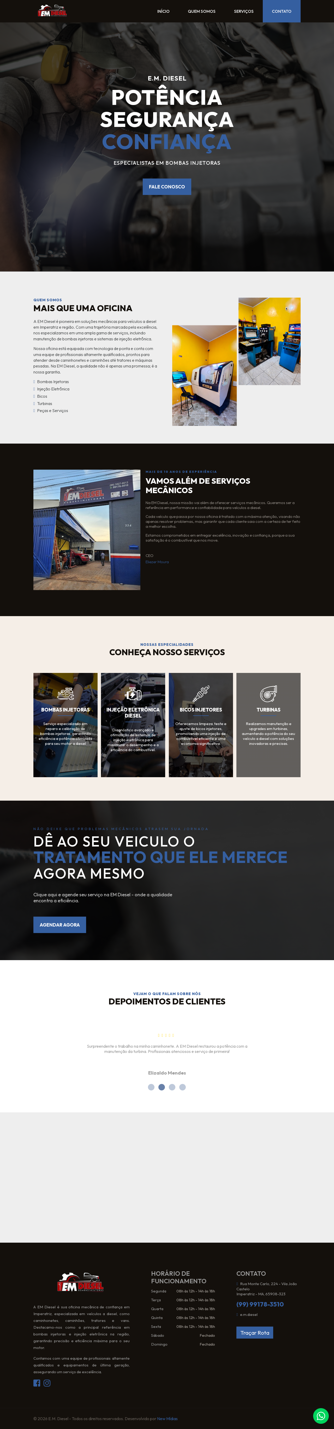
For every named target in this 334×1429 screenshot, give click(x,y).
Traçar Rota (254, 1332)
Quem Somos (190, 12)
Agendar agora (60, 925)
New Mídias (167, 1418)
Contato (279, 12)
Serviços (236, 12)
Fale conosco (167, 187)
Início (147, 12)
